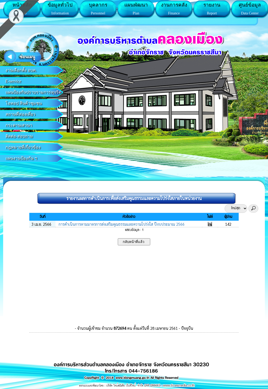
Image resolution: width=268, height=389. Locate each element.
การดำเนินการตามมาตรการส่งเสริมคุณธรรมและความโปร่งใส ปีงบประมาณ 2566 (121, 223)
